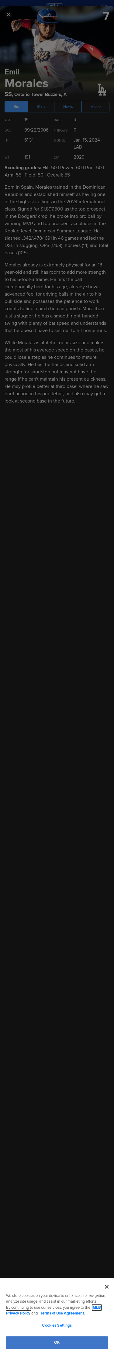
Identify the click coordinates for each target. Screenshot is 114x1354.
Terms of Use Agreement (62, 1313)
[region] (57, 1316)
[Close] (106, 1287)
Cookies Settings (57, 1325)
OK (57, 1342)
